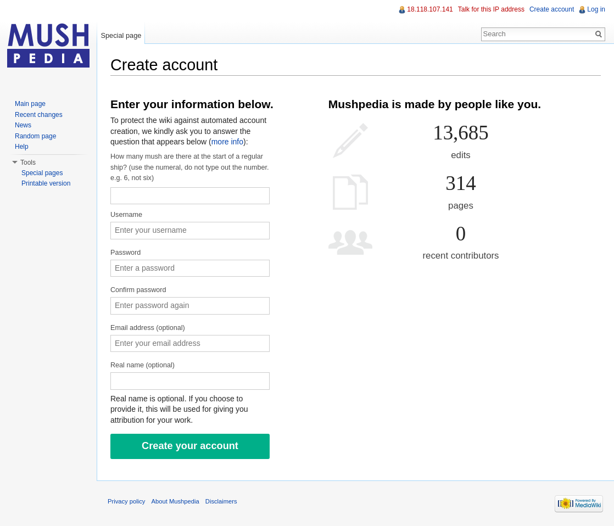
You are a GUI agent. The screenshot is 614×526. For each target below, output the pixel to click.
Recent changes (39, 115)
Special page (121, 35)
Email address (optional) (147, 328)
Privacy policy (126, 501)
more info (227, 141)
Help (22, 146)
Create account (551, 9)
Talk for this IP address (491, 9)
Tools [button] (28, 162)
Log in (596, 9)
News (23, 125)
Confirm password (138, 290)
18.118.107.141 (430, 9)
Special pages (42, 173)
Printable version (45, 183)
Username (126, 215)
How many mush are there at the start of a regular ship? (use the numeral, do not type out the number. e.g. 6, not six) (189, 167)
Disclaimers (221, 501)
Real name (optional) (142, 365)
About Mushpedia (175, 501)
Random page (35, 136)
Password (125, 252)
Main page (30, 104)
